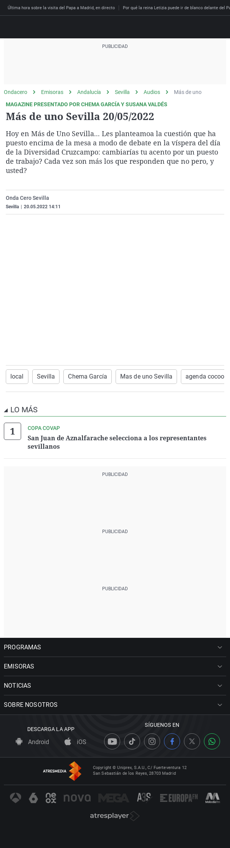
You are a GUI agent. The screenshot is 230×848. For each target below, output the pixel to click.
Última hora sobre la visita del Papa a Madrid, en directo (61, 8)
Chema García (87, 376)
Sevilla (122, 92)
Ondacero (15, 92)
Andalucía (89, 92)
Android (32, 742)
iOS (75, 742)
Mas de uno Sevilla (146, 376)
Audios (152, 92)
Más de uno (188, 92)
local (17, 376)
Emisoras (52, 92)
